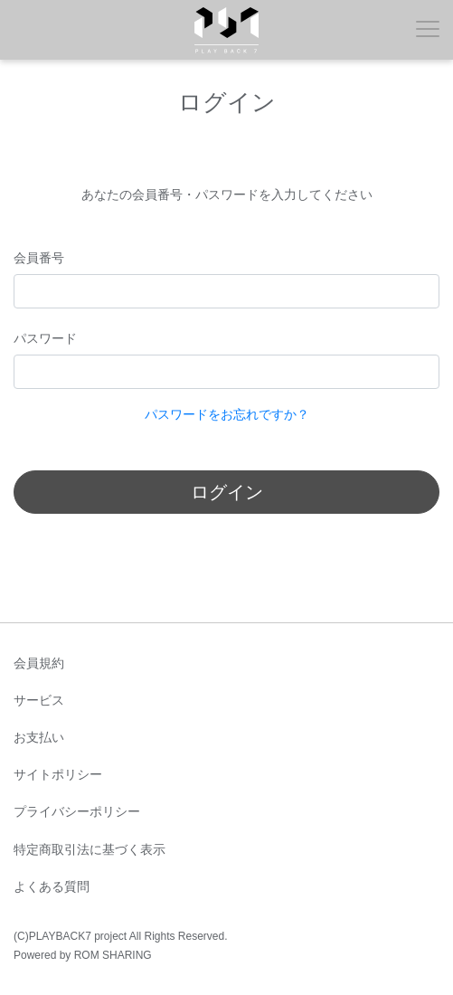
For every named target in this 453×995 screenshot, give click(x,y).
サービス (39, 700)
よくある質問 (52, 886)
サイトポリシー (58, 774)
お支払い (39, 737)
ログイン (227, 492)
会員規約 (39, 663)
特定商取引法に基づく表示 (89, 849)
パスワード (45, 338)
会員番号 (39, 258)
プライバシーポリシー (77, 811)
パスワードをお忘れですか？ (227, 414)
